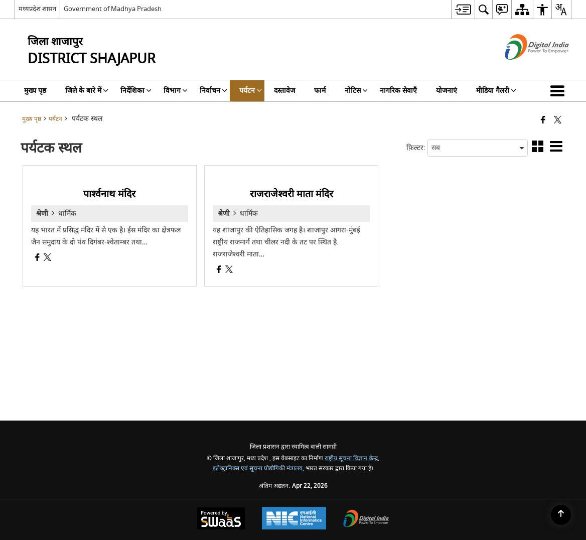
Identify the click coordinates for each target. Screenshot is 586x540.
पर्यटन (55, 119)
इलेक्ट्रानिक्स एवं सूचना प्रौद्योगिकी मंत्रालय (258, 468)
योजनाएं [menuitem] (446, 90)
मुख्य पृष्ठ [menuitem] (35, 90)
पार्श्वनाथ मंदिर (109, 194)
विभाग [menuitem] (176, 90)
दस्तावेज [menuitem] (284, 90)
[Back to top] (561, 515)
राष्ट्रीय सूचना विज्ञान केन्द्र (351, 458)
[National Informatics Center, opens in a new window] (294, 519)
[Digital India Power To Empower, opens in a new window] (366, 519)
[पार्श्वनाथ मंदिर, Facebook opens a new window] (37, 258)
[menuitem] (463, 9)
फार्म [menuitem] (320, 90)
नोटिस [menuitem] (356, 90)
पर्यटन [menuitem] (250, 90)
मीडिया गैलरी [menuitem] (496, 90)
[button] (559, 90)
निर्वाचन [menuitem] (213, 90)
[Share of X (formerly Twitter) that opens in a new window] (557, 120)
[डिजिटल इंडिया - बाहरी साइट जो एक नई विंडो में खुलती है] (524, 68)
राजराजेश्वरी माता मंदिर (291, 194)
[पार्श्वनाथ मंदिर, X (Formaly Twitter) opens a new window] (47, 258)
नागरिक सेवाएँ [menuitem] (398, 90)
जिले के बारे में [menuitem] (86, 90)
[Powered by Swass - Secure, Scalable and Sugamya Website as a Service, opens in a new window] (221, 519)
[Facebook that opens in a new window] (543, 120)
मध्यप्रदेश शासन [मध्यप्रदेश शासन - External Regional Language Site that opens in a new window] (37, 9)
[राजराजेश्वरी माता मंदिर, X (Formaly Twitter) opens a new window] (229, 270)
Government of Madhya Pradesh (113, 9)
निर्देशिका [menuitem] (136, 90)
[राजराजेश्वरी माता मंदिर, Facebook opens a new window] (219, 270)
